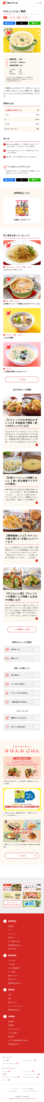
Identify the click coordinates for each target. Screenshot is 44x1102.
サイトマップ (14, 1089)
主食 (18, 17)
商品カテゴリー (13, 975)
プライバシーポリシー (12, 1091)
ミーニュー (5, 1080)
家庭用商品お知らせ (14, 945)
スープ (12, 17)
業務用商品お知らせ (14, 983)
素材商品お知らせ (13, 1010)
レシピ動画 (11, 972)
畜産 (9, 998)
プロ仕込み (11, 964)
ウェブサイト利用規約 (27, 1089)
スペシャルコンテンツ (15, 1006)
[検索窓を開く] (37, 3)
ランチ (25, 17)
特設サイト (11, 937)
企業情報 (11, 1016)
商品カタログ (12, 979)
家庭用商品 (12, 921)
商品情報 (11, 926)
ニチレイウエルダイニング (29, 1077)
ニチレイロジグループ (28, 1060)
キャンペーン (12, 934)
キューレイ (5, 1071)
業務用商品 (12, 955)
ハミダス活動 (12, 1033)
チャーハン (11, 267)
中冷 (3, 1074)
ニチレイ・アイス (27, 1071)
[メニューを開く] (40, 3)
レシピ (10, 930)
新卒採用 (11, 1036)
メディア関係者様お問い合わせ (18, 1040)
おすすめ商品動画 (13, 968)
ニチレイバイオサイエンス (9, 1063)
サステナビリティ (13, 1029)
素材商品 (11, 990)
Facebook (9, 23)
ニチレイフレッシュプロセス (10, 1077)
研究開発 (11, 1025)
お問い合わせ (12, 949)
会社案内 (11, 1021)
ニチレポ (11, 960)
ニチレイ (4, 1060)
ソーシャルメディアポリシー (30, 1091)
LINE (34, 23)
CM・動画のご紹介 (14, 941)
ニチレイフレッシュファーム (30, 1074)
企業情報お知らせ (13, 1044)
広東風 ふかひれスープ (13, 110)
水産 (9, 995)
